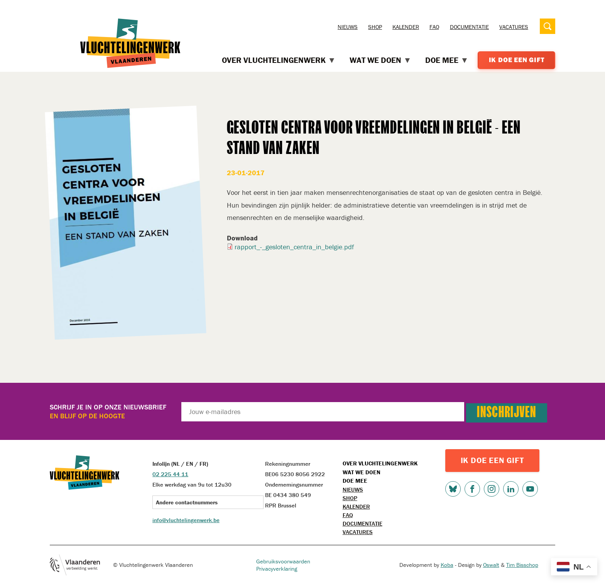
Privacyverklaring (276, 568)
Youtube (530, 489)
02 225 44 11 (170, 474)
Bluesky (453, 489)
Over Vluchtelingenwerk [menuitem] (279, 60)
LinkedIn (511, 489)
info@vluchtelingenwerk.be (186, 520)
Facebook (472, 489)
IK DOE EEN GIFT (492, 460)
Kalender (405, 26)
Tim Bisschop (522, 564)
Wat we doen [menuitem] (380, 60)
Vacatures (513, 26)
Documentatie (469, 26)
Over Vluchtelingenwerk (380, 463)
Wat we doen (361, 472)
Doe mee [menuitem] (446, 60)
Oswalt (491, 564)
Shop (375, 26)
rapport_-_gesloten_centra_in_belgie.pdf (294, 246)
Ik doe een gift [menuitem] (516, 60)
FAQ (434, 26)
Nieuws (348, 26)
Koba (447, 564)
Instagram (491, 489)
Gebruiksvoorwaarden (283, 561)
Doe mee (355, 480)
